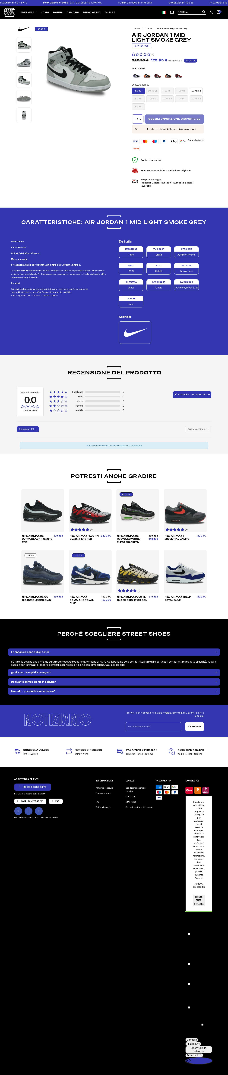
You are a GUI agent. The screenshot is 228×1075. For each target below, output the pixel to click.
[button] (32, 787)
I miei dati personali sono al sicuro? (33, 691)
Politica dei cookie (199, 885)
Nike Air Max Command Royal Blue (82, 600)
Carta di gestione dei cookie (139, 807)
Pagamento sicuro (104, 788)
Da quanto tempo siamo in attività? (33, 681)
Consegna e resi (103, 793)
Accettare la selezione (198, 1050)
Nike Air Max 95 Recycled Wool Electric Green (128, 539)
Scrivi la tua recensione (192, 394)
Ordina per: (193, 429)
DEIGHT (55, 817)
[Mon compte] (211, 12)
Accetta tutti (194, 1055)
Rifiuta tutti (199, 898)
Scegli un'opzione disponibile (174, 118)
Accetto (199, 904)
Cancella (192, 1039)
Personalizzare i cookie (201, 891)
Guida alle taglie (195, 140)
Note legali (131, 802)
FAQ (97, 802)
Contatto (130, 796)
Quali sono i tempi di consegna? (31, 672)
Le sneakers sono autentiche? (30, 652)
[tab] (114, 652)
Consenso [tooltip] (191, 918)
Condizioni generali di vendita (136, 789)
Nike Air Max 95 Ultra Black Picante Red (37, 539)
